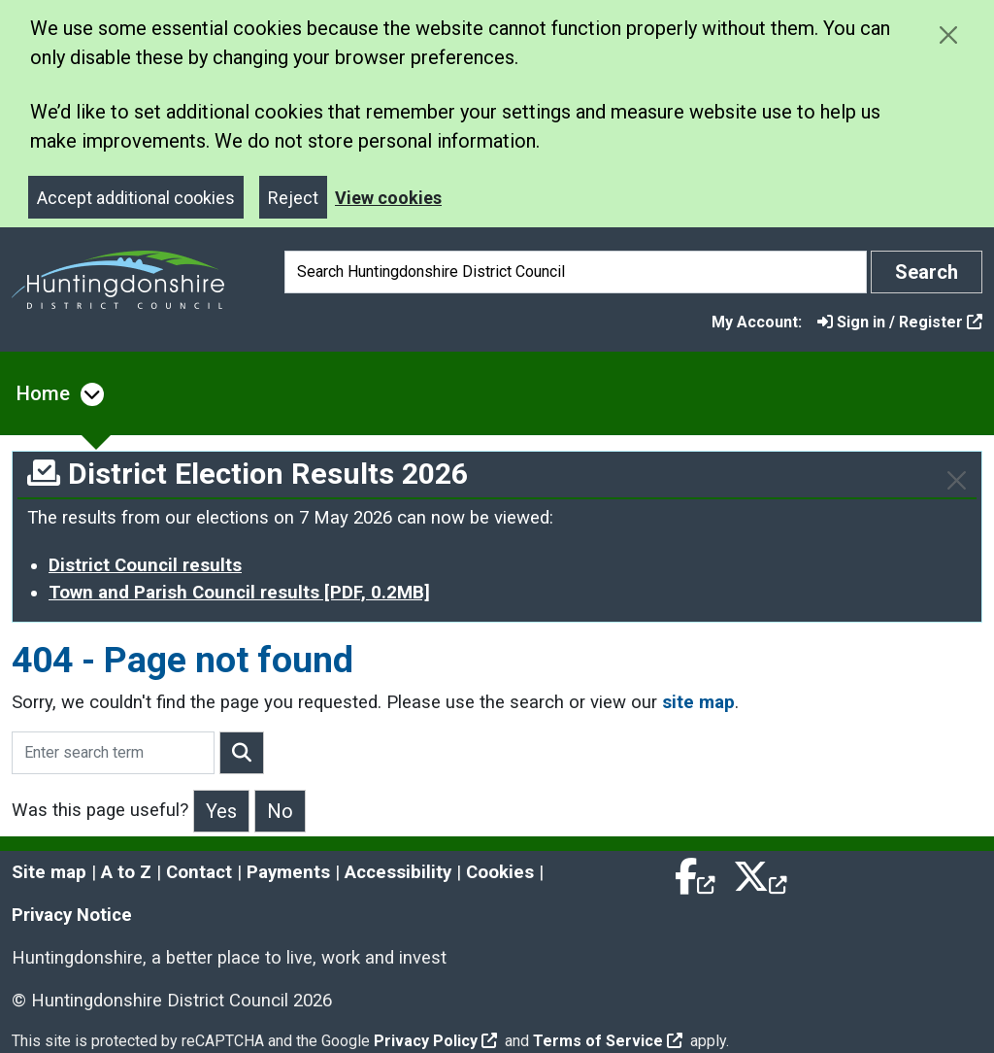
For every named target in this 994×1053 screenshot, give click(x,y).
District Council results (145, 565)
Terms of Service (607, 1041)
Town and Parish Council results (239, 592)
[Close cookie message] (948, 34)
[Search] (575, 272)
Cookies (500, 872)
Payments (288, 872)
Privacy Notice (72, 915)
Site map (49, 872)
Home (43, 393)
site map (698, 702)
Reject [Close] (293, 197)
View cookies (388, 197)
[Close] (956, 480)
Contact (199, 872)
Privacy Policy (435, 1041)
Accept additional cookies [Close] (136, 197)
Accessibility (398, 872)
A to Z (126, 872)
